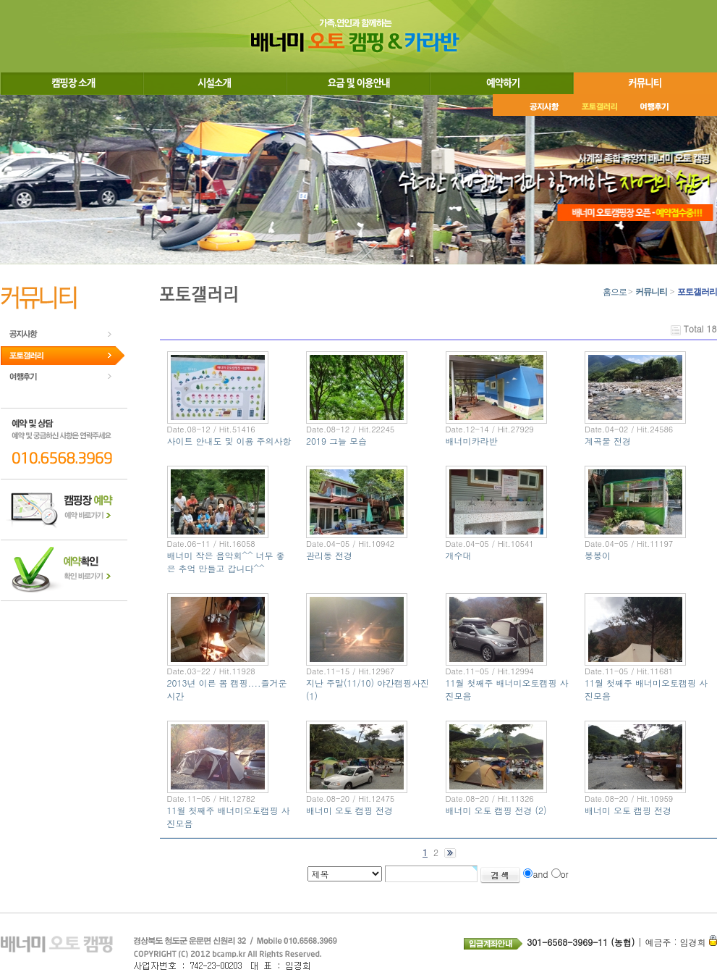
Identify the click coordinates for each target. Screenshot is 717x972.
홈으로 (615, 292)
